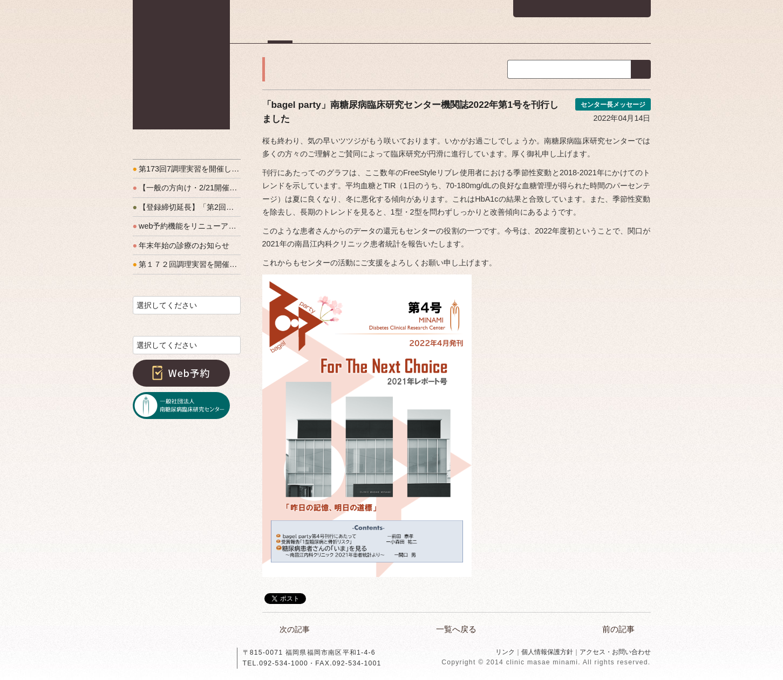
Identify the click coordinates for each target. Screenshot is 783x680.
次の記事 (295, 629)
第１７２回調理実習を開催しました (187, 264)
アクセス (635, 35)
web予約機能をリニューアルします (187, 226)
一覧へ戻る (456, 629)
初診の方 (333, 35)
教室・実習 (527, 35)
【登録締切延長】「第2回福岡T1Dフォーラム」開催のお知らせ (187, 207)
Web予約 (181, 373)
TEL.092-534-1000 (276, 663)
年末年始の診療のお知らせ (181, 245)
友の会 (583, 35)
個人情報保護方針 (547, 652)
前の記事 (618, 629)
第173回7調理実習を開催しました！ (187, 168)
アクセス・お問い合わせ (615, 652)
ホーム (280, 35)
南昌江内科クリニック (181, 64)
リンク (505, 652)
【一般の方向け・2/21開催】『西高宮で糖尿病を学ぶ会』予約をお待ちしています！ (187, 187)
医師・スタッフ (458, 35)
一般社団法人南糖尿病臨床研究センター (181, 405)
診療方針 (391, 35)
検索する (641, 69)
